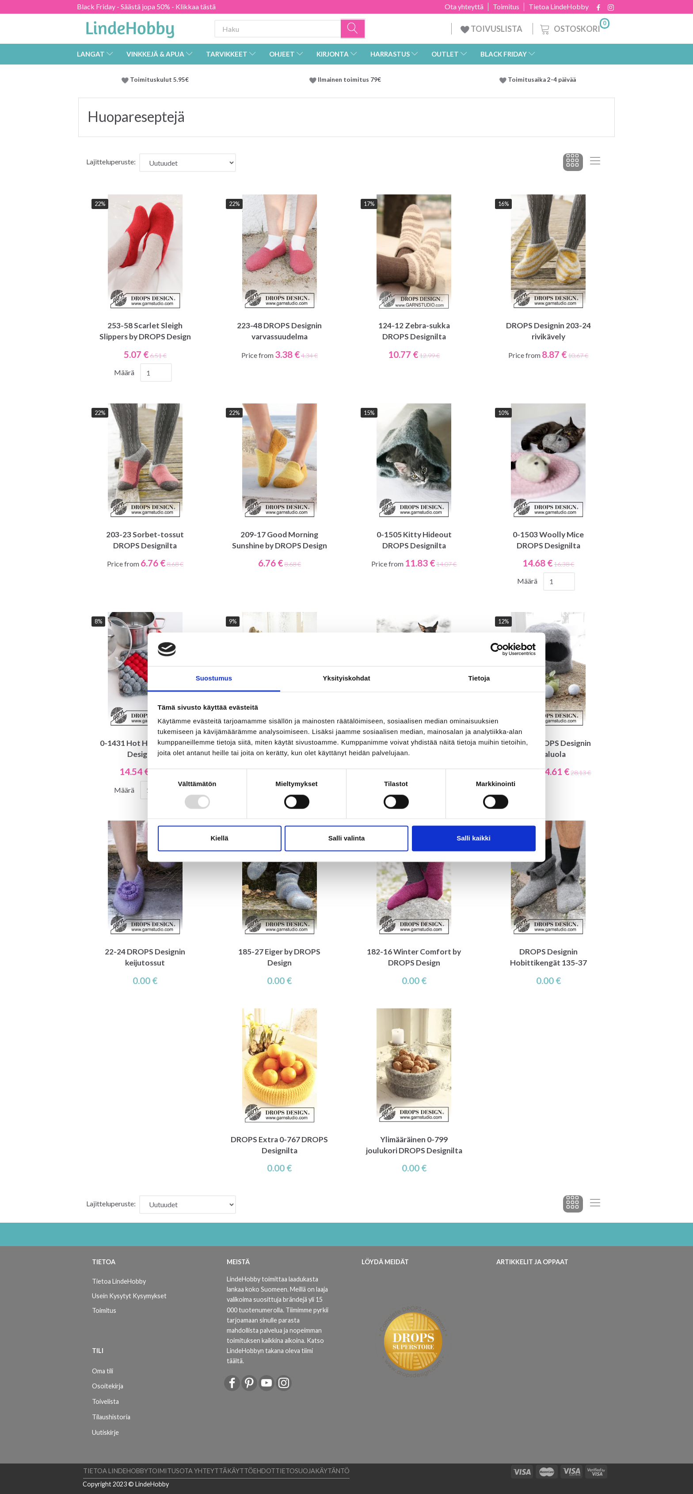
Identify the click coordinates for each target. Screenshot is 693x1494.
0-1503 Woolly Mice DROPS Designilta (548, 540)
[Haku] (353, 29)
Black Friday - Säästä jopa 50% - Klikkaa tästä (146, 6)
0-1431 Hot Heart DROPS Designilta (145, 748)
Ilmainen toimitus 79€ (351, 79)
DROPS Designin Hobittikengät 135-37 (548, 957)
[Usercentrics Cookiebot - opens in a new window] (497, 649)
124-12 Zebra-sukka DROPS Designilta (414, 331)
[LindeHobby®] (130, 27)
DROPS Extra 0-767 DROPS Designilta (279, 1145)
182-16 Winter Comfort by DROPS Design (414, 957)
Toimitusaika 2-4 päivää (542, 79)
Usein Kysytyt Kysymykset (129, 1296)
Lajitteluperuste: (111, 161)
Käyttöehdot (251, 1471)
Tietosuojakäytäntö (312, 1471)
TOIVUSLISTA (492, 29)
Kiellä (219, 838)
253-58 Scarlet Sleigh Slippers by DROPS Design (145, 331)
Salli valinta (346, 838)
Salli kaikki (474, 838)
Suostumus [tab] (214, 678)
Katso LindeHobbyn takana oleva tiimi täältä (275, 1351)
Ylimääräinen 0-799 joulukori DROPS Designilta (414, 1145)
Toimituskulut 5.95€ (159, 79)
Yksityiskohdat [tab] (346, 678)
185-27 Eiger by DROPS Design (279, 957)
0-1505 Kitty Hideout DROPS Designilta (414, 540)
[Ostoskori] (574, 27)
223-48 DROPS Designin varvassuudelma (279, 331)
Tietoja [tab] (479, 678)
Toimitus (506, 7)
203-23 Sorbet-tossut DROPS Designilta (145, 540)
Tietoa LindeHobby (559, 7)
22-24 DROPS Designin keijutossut (145, 957)
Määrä (125, 372)
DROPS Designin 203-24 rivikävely (548, 331)
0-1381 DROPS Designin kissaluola (548, 748)
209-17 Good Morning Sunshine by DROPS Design (279, 540)
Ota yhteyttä (464, 7)
